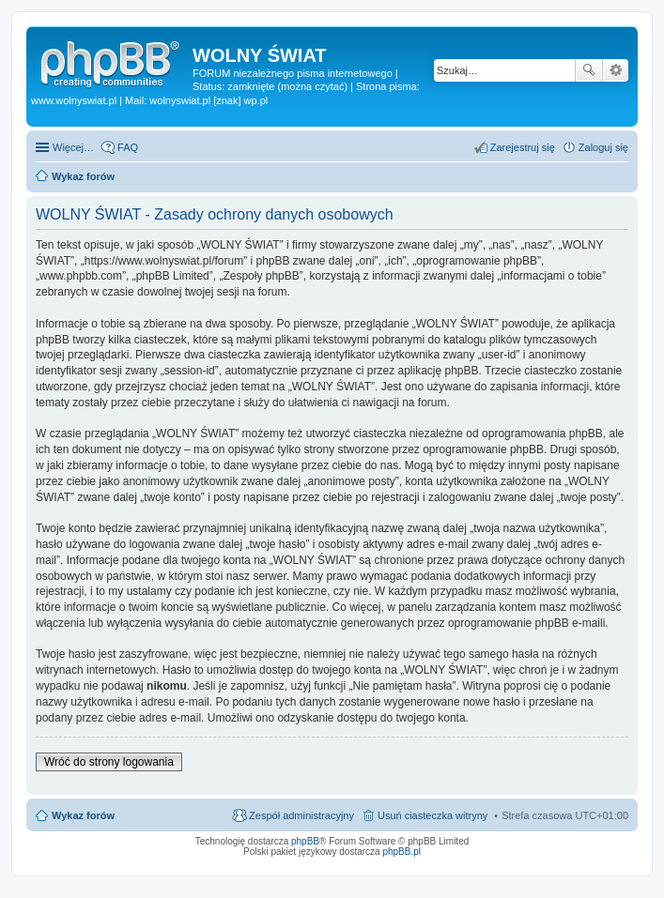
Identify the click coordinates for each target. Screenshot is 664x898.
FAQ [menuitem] (127, 147)
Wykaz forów (83, 815)
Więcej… (73, 147)
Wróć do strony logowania (109, 762)
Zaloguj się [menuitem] (603, 147)
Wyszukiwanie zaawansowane (615, 70)
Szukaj (589, 70)
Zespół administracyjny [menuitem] (301, 815)
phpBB (305, 841)
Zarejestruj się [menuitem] (522, 147)
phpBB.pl (401, 851)
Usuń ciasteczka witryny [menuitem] (432, 815)
